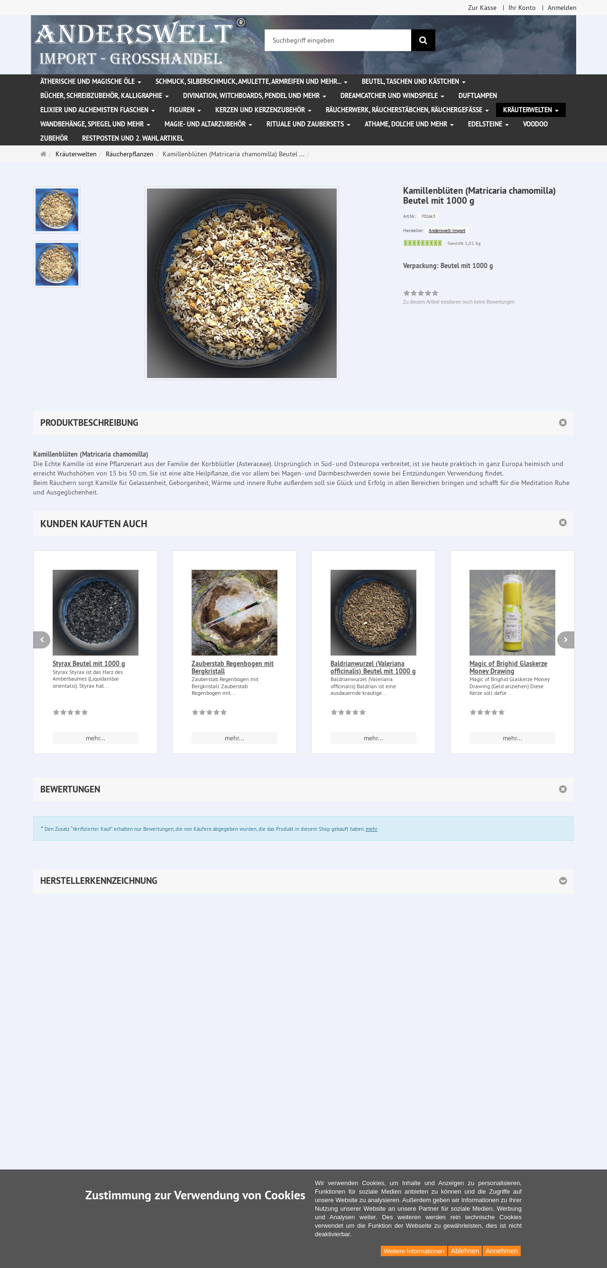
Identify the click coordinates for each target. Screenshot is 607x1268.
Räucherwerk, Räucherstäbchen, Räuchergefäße (407, 110)
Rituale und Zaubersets (308, 124)
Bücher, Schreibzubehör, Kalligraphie (104, 95)
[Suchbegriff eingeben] (338, 40)
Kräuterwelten (531, 110)
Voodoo (535, 124)
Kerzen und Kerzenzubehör (263, 110)
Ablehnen (465, 1251)
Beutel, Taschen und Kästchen (414, 81)
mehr (371, 829)
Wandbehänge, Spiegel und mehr (95, 124)
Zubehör (54, 138)
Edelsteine (488, 124)
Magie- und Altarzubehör (208, 124)
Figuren (185, 110)
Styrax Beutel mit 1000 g (89, 663)
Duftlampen (478, 95)
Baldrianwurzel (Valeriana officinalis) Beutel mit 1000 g (373, 667)
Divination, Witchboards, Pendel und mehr (254, 95)
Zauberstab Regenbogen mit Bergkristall (233, 667)
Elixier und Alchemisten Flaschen (97, 110)
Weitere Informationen (414, 1251)
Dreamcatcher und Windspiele (392, 95)
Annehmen (502, 1251)
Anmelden (562, 7)
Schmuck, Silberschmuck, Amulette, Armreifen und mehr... (252, 81)
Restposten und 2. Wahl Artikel (133, 138)
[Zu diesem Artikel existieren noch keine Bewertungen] (70, 713)
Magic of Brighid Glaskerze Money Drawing (508, 667)
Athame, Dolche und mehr (409, 124)
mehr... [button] (95, 738)
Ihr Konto (522, 7)
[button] (303, 523)
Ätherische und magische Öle (90, 81)
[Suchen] (423, 40)
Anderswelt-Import (447, 230)
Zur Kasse (482, 7)
